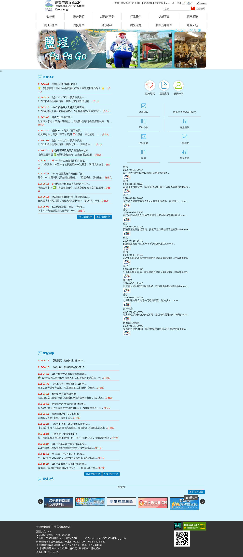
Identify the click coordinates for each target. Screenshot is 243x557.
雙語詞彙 (148, 3)
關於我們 (78, 16)
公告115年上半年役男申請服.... (68, 140)
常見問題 (184, 158)
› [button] (202, 501)
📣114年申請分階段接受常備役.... (69, 160)
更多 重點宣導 (111, 474)
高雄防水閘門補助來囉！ (65, 84)
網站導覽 (125, 3)
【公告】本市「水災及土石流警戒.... (71, 423)
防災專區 (78, 25)
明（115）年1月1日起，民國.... (68, 453)
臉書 (143, 158)
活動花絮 (143, 142)
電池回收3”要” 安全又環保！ (66, 413)
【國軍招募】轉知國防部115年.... (69, 383)
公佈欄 (50, 16)
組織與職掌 (107, 16)
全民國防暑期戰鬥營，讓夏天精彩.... (71, 196)
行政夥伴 (135, 16)
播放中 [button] (193, 497)
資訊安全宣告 (43, 526)
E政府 (177, 526)
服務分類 (192, 25)
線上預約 (184, 127)
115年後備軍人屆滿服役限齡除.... (69, 463)
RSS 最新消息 (85, 216)
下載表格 (184, 142)
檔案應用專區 (164, 25)
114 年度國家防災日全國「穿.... (68, 173)
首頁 (117, 3)
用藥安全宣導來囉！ (62, 117)
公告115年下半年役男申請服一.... (69, 97)
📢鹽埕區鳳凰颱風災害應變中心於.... (71, 150)
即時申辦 (143, 127)
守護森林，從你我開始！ (65, 434)
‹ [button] (40, 501)
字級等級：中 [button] (187, 3)
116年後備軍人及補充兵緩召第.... (69, 107)
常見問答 (137, 3)
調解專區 (164, 16)
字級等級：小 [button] (183, 3)
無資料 (121, 486)
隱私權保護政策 (62, 526)
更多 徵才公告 (196, 491)
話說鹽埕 (143, 112)
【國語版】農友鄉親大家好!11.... (69, 360)
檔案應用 (164, 93)
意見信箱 (159, 3)
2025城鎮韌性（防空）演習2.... (68, 206)
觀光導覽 (135, 25)
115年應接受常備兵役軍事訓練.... (69, 373)
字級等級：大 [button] (191, 3)
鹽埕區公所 (64, 5)
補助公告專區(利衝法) (184, 112)
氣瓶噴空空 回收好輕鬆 (64, 393)
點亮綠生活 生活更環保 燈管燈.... (69, 404)
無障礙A (194, 526)
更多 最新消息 (103, 216)
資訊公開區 (50, 25)
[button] (193, 8)
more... (166, 172)
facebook (170, 3)
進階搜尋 (200, 8)
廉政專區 (107, 25)
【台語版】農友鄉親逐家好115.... (69, 367)
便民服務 (192, 16)
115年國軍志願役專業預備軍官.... (69, 444)
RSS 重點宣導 (93, 474)
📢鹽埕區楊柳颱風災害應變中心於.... (71, 183)
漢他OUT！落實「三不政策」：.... (70, 130)
